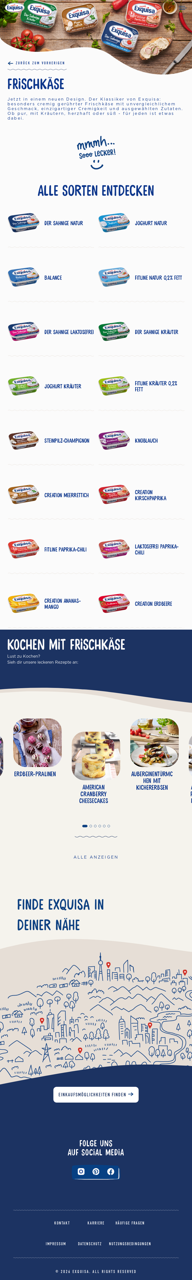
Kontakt (62, 1223)
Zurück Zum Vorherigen (40, 63)
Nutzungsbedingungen (130, 1243)
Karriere (96, 1223)
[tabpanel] (96, 771)
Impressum (56, 1243)
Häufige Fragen (130, 1223)
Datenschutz (90, 1243)
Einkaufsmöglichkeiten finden (92, 1095)
